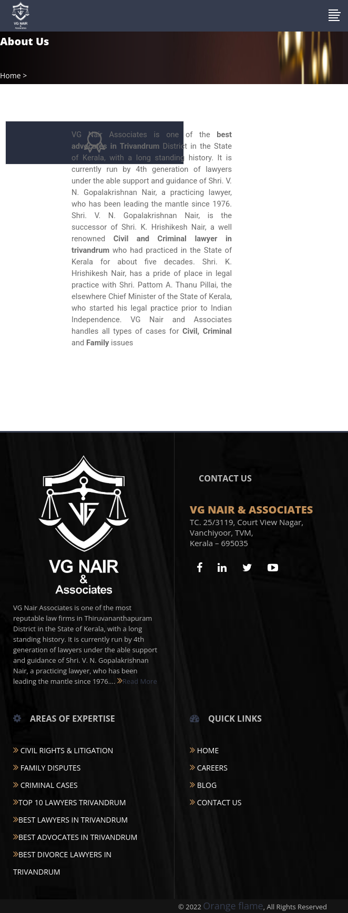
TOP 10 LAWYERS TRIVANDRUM (69, 802)
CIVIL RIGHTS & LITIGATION (63, 750)
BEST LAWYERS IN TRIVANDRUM (70, 820)
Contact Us (216, 802)
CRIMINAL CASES (45, 785)
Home (10, 75)
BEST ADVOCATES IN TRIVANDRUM (75, 837)
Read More (137, 681)
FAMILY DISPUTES (47, 768)
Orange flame (233, 905)
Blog (203, 785)
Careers (209, 768)
